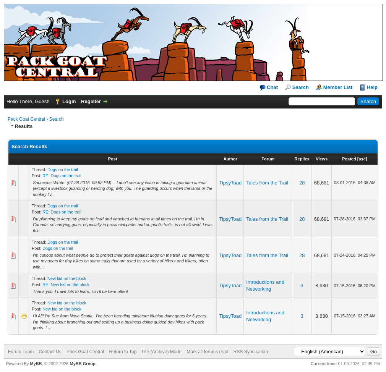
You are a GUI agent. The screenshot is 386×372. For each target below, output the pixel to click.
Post (112, 159)
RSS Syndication (251, 351)
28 (302, 183)
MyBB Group (82, 363)
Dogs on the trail (62, 169)
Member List (338, 87)
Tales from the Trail (267, 183)
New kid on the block (66, 278)
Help (372, 87)
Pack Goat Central (26, 119)
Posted (349, 159)
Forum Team (21, 351)
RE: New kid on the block (65, 284)
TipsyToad (230, 183)
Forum (267, 159)
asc (361, 159)
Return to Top (123, 351)
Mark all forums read (207, 351)
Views (322, 159)
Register (91, 101)
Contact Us (50, 351)
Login (69, 101)
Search (300, 87)
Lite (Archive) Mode (162, 351)
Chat (268, 87)
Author (230, 159)
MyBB (36, 363)
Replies (302, 159)
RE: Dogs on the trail (61, 175)
